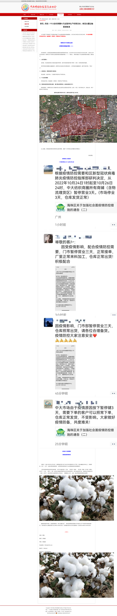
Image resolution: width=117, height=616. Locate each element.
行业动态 (51, 14)
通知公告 (42, 14)
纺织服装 (27, 26)
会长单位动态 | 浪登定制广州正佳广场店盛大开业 (32, 43)
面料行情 (27, 21)
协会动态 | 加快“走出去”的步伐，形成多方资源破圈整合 (34, 32)
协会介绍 (33, 14)
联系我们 (79, 14)
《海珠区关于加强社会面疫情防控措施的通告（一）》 (57, 54)
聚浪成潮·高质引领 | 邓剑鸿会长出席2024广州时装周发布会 (34, 47)
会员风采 (70, 14)
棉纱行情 (27, 24)
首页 (25, 14)
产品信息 (60, 14)
